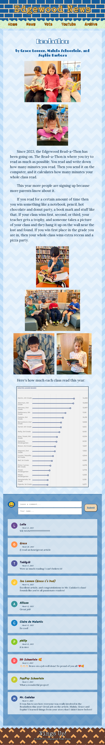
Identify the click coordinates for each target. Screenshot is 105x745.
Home (13, 24)
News (31, 24)
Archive (90, 24)
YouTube (68, 24)
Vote (48, 24)
